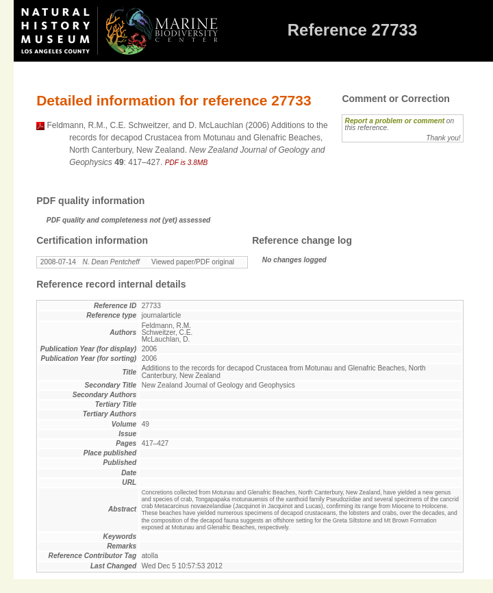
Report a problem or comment (394, 121)
